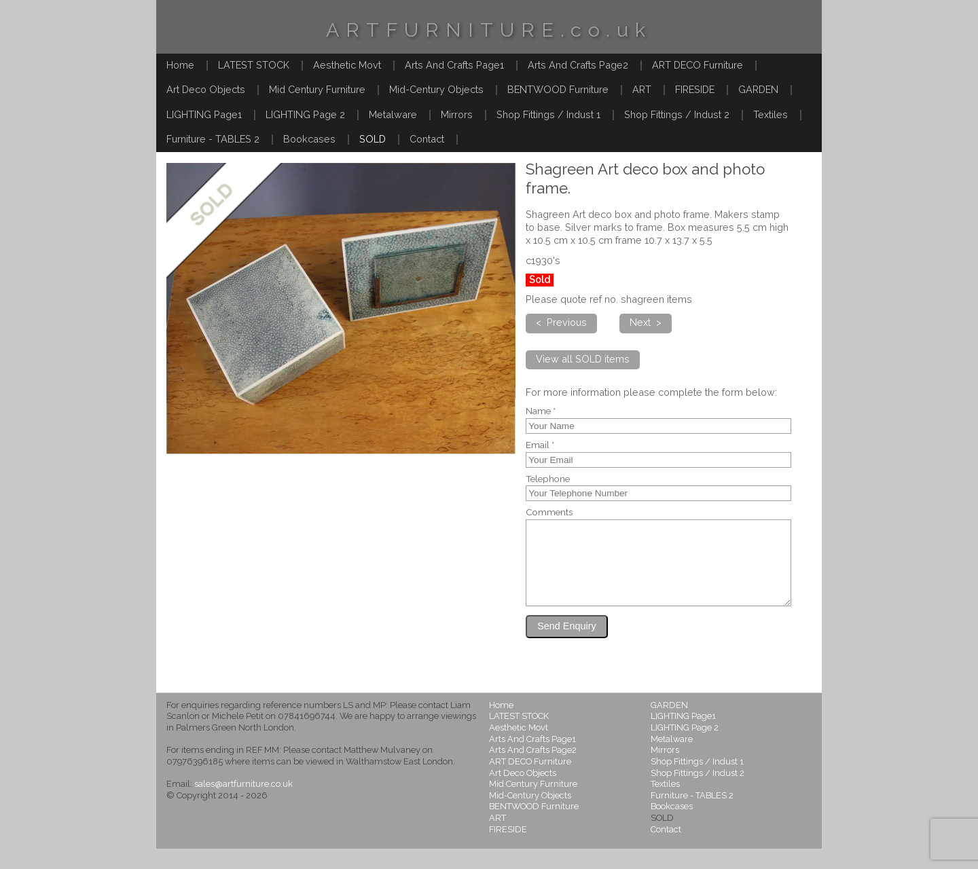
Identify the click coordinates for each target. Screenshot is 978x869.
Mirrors (457, 114)
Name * (541, 411)
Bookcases (309, 139)
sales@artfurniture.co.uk (243, 804)
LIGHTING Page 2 (305, 114)
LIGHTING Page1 (204, 114)
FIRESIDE (694, 89)
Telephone (548, 479)
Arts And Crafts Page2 (578, 65)
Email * (540, 445)
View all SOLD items (583, 359)
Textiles (770, 114)
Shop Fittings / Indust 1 (548, 114)
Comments (549, 512)
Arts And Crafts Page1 (454, 65)
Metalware (393, 114)
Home (180, 65)
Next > (646, 322)
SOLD (372, 139)
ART (641, 89)
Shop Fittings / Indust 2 (676, 114)
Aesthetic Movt (347, 65)
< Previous (561, 322)
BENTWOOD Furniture (558, 89)
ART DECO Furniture (697, 65)
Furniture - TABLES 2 (212, 139)
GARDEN (758, 89)
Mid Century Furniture (317, 89)
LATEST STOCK (253, 65)
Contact (427, 139)
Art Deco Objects (205, 89)
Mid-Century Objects (436, 89)
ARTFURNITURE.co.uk (489, 29)
